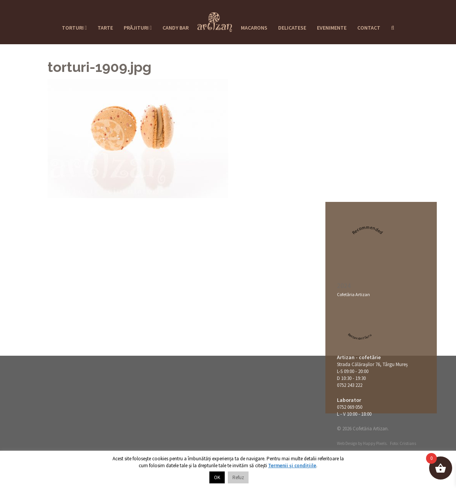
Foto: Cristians (403, 443)
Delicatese (292, 27)
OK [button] (217, 477)
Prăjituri (138, 27)
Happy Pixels (374, 443)
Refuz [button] (238, 477)
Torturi (74, 27)
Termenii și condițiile (292, 465)
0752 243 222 (349, 385)
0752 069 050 (349, 407)
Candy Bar (176, 27)
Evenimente (332, 27)
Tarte (105, 27)
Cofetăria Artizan (353, 294)
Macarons (254, 27)
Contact (368, 27)
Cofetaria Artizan (214, 19)
